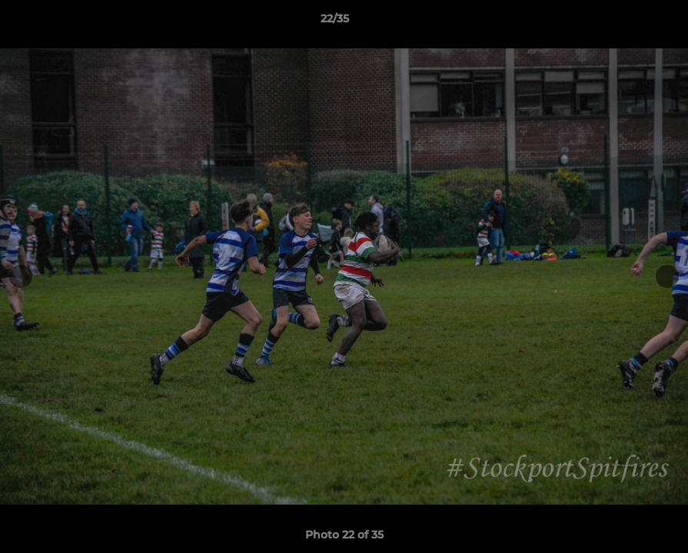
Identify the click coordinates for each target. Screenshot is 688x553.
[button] (623, 22)
